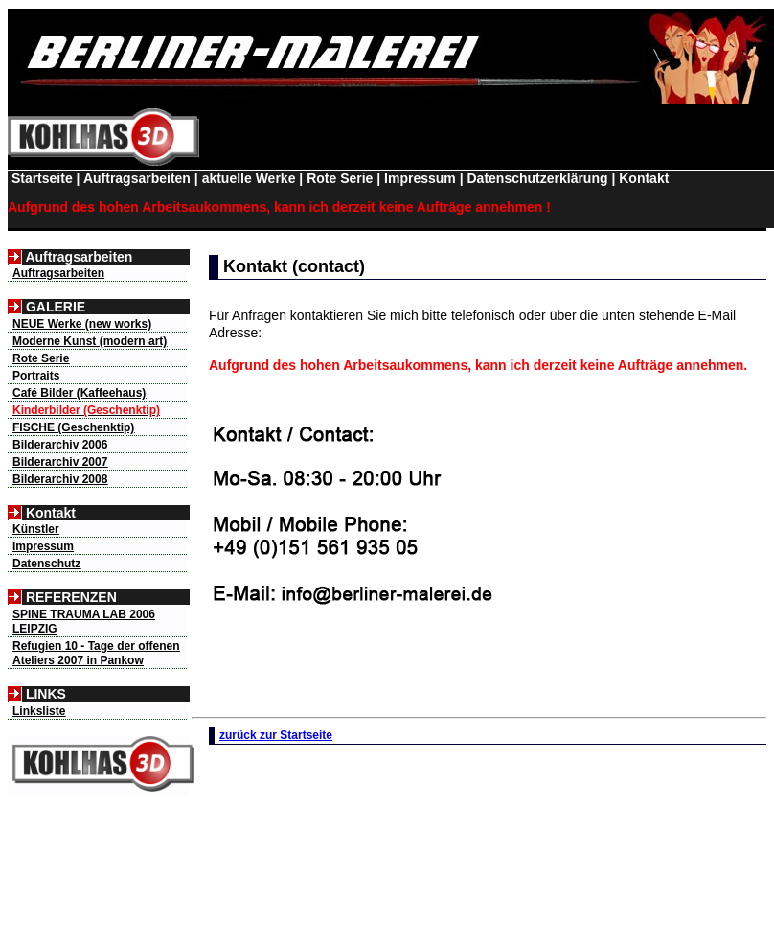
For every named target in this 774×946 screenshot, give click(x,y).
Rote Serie (340, 178)
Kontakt (644, 178)
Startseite (40, 178)
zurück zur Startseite (275, 735)
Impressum (420, 178)
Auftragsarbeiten (137, 178)
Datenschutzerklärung (537, 178)
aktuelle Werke (249, 178)
